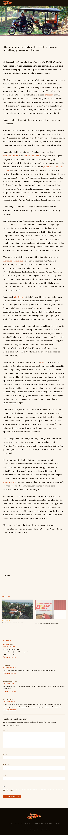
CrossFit (44, 362)
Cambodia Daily (10, 155)
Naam (5, 754)
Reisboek (39, 824)
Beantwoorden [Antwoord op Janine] (9, 673)
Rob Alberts (6, 644)
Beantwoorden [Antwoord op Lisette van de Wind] (9, 691)
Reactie (6, 730)
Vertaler (29, 824)
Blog (10, 824)
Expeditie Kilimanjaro (13, 261)
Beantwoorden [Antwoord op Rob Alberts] (9, 657)
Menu (63, 3)
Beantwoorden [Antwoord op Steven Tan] (9, 710)
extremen (48, 95)
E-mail (6, 764)
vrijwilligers (18, 297)
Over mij (19, 824)
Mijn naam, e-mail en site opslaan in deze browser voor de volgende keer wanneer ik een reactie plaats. (33, 789)
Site (4, 775)
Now (58, 824)
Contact (49, 824)
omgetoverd (9, 482)
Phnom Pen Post (31, 155)
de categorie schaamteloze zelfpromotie (30, 43)
